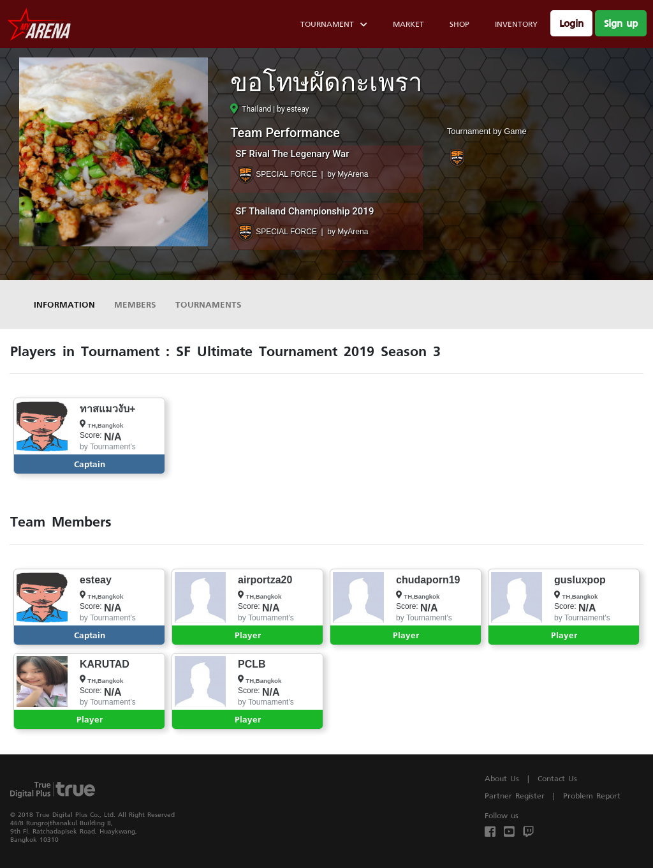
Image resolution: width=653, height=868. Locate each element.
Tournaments (208, 304)
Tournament (333, 26)
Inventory (516, 24)
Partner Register (515, 795)
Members (135, 304)
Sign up (621, 23)
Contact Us (557, 778)
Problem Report (591, 795)
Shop (459, 24)
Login (571, 23)
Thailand (250, 109)
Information (64, 304)
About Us (502, 778)
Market (408, 24)
